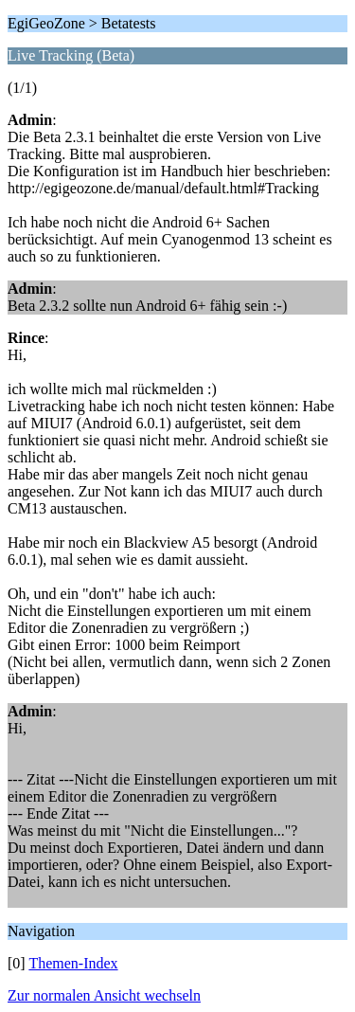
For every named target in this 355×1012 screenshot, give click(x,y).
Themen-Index (72, 963)
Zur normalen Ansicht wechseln (104, 995)
